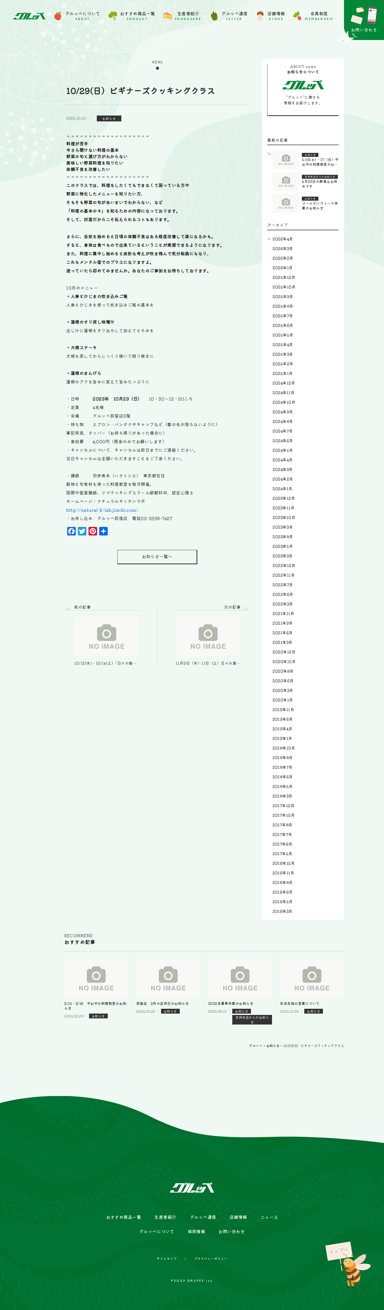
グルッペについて (156, 1231)
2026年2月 (283, 258)
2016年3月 (282, 911)
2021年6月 (283, 633)
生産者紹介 (165, 1217)
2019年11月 (283, 710)
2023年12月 (284, 498)
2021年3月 (282, 642)
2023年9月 (283, 527)
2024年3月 (283, 469)
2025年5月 (283, 335)
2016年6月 (283, 892)
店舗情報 (238, 1217)
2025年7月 (283, 316)
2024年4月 (283, 460)
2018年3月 (282, 796)
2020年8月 (283, 671)
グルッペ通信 (203, 1217)
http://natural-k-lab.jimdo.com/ (102, 510)
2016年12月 (284, 863)
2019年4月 (282, 729)
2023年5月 (283, 546)
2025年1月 (283, 373)
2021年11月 (283, 614)
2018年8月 (283, 758)
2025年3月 (283, 354)
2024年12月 (284, 383)
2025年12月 (284, 277)
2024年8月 (283, 421)
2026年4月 (283, 239)
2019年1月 (282, 738)
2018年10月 (284, 748)
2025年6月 (283, 325)
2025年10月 (284, 287)
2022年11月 (284, 575)
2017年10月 (284, 815)
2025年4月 (283, 345)
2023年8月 (283, 537)
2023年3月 (283, 556)
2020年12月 (284, 652)
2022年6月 (283, 594)
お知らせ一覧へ (157, 557)
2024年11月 (283, 393)
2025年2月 (283, 364)
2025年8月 (283, 306)
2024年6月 (283, 441)
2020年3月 (283, 690)
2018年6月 (283, 777)
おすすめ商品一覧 (123, 1217)
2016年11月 (283, 873)
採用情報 (196, 1231)
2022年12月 (284, 565)
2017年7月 (282, 834)
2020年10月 (284, 662)
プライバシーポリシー (210, 1258)
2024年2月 (283, 479)
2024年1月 (282, 489)
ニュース (269, 1217)
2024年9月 (283, 412)
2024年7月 (283, 431)
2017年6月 (282, 844)
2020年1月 (283, 700)
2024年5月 (283, 450)
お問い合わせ (231, 1231)
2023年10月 (284, 517)
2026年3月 (283, 249)
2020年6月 (283, 681)
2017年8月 (282, 825)
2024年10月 (284, 402)
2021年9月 (283, 623)
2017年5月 (282, 854)
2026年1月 (283, 268)
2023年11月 (283, 508)
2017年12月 (283, 806)
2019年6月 (283, 719)
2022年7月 (283, 585)
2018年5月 (283, 786)
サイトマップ (167, 1258)
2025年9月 (283, 297)
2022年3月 (283, 604)
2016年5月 (283, 902)
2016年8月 (283, 882)
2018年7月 (282, 767)
